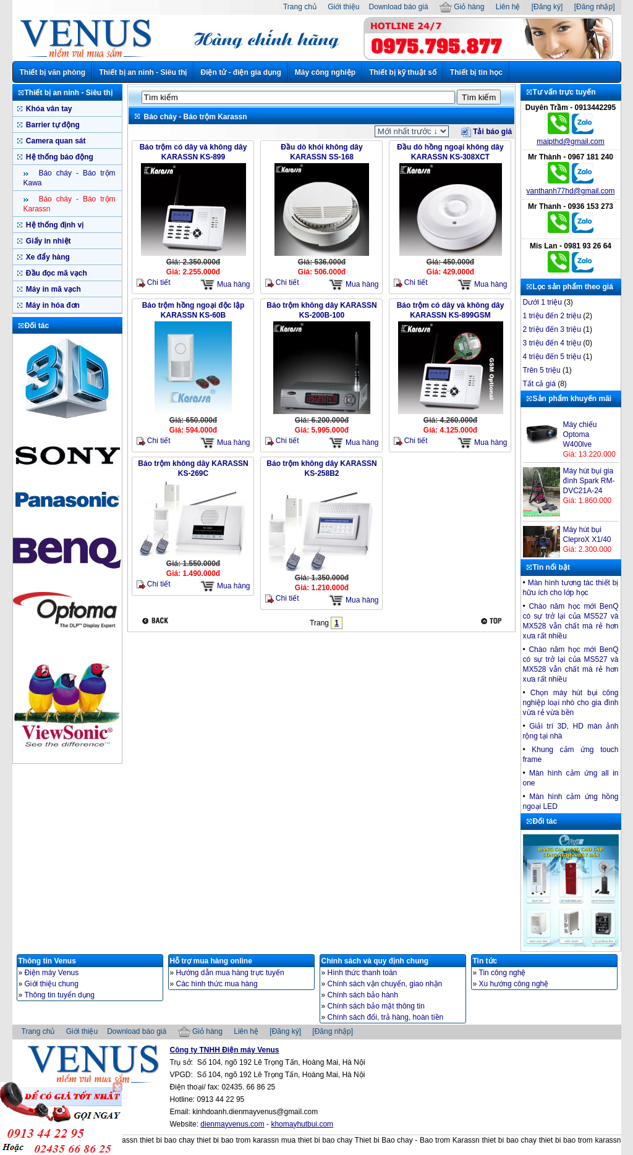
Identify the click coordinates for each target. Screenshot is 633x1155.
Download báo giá (398, 6)
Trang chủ (299, 6)
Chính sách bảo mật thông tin (376, 1006)
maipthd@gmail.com (571, 141)
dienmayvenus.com (232, 1124)
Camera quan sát (55, 141)
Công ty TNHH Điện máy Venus (224, 1050)
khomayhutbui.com (302, 1124)
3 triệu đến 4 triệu (552, 343)
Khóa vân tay (48, 108)
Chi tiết (154, 283)
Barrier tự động (52, 125)
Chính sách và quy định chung (375, 961)
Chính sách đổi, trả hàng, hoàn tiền (386, 1017)
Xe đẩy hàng (47, 257)
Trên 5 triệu (542, 370)
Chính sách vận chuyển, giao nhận (385, 983)
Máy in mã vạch (52, 289)
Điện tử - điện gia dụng (240, 72)
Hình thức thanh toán (362, 972)
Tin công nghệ (502, 972)
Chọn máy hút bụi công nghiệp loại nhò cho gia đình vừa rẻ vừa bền (571, 702)
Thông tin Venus (47, 961)
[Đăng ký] (547, 6)
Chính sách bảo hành (363, 995)
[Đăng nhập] (594, 6)
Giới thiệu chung (52, 983)
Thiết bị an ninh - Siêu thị (143, 72)
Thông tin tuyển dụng (60, 995)
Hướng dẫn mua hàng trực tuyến (230, 972)
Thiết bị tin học (476, 72)
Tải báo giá (486, 131)
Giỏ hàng (462, 6)
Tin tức (485, 961)
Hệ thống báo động (58, 157)
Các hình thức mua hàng (217, 983)
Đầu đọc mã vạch (55, 273)
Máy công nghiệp (325, 72)
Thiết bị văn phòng (53, 72)
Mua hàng (225, 284)
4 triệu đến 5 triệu (552, 356)
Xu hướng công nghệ (514, 983)
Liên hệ (508, 6)
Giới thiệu (343, 6)
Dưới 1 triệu (542, 302)
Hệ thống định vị (54, 225)
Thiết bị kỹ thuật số (402, 72)
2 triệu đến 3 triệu (552, 329)
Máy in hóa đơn (52, 305)
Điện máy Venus (52, 972)
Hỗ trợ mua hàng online (211, 961)
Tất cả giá (539, 383)
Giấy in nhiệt (47, 241)
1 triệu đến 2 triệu (552, 315)
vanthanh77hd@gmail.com (571, 191)
